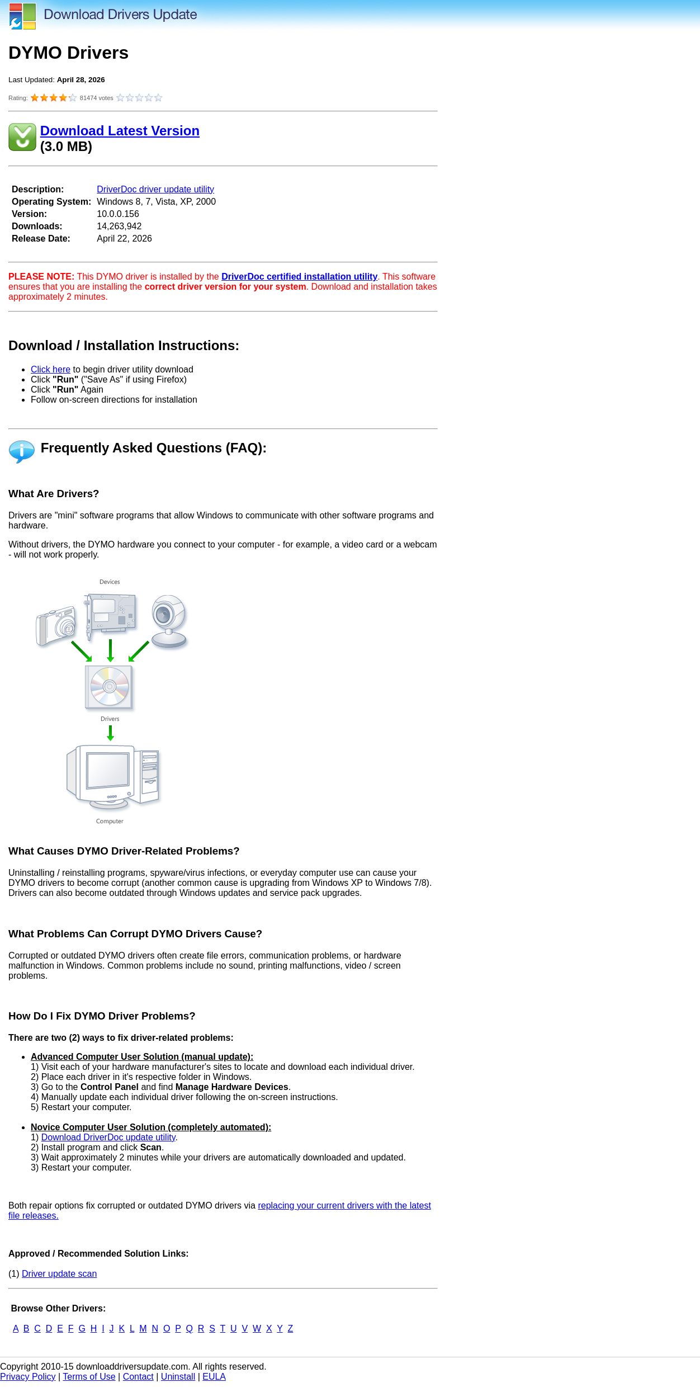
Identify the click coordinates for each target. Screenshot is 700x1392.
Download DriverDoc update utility (108, 1137)
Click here (50, 369)
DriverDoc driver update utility (155, 189)
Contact (138, 1376)
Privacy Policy (28, 1376)
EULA (214, 1376)
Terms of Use (89, 1376)
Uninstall (178, 1376)
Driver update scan (59, 1273)
